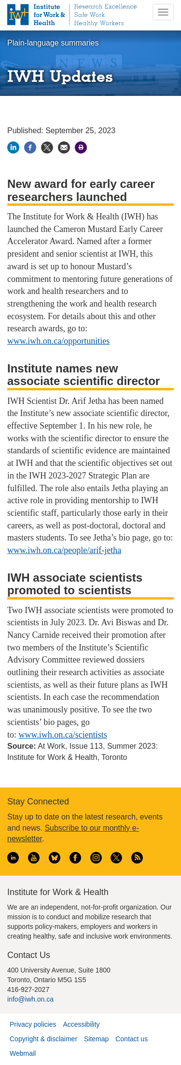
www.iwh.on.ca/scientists (63, 735)
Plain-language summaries (52, 43)
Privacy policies (33, 1024)
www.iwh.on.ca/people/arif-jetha (64, 550)
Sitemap (96, 1039)
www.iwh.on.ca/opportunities (58, 341)
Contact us (131, 1039)
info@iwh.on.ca (30, 999)
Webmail (23, 1053)
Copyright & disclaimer (43, 1039)
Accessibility (81, 1024)
